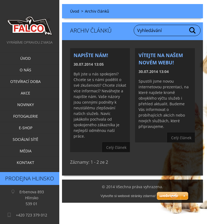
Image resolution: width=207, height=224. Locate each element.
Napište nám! (91, 55)
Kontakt (25, 162)
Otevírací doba (25, 81)
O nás (25, 69)
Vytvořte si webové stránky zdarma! (128, 196)
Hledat (192, 30)
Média (26, 150)
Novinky (25, 104)
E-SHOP (25, 127)
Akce (25, 93)
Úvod (25, 58)
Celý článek (116, 147)
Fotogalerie (25, 116)
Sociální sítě (25, 139)
